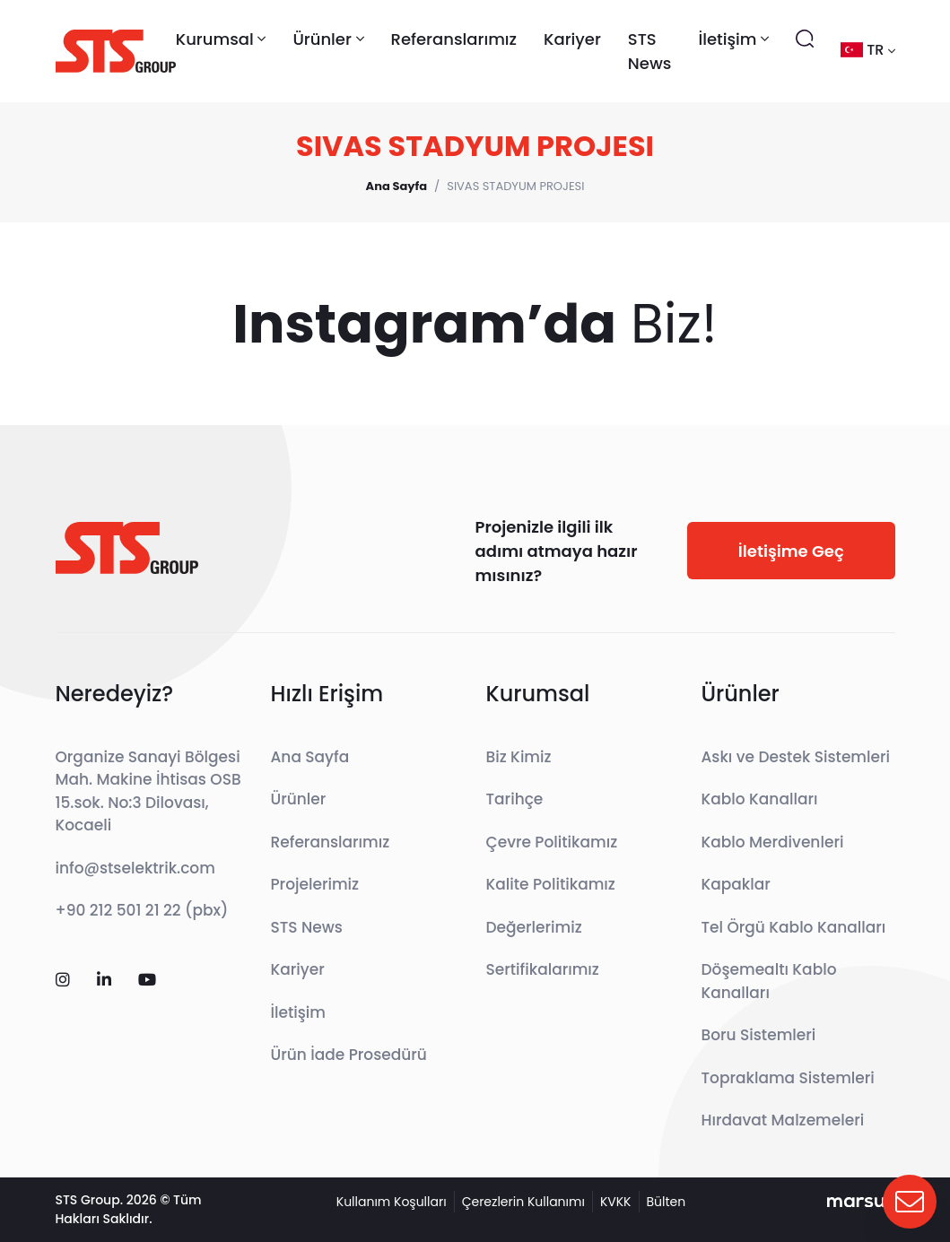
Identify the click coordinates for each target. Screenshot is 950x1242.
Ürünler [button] (327, 39)
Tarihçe (515, 799)
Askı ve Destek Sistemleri (796, 757)
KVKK (616, 1202)
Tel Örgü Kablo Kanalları (794, 927)
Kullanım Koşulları (391, 1202)
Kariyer (572, 39)
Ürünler (299, 799)
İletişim (299, 1012)
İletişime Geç (791, 551)
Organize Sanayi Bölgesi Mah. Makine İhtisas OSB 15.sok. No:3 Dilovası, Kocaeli (148, 791)
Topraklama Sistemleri (788, 1078)
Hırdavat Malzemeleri (783, 1120)
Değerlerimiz (534, 927)
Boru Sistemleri (759, 1035)
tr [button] (867, 49)
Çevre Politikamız (552, 842)
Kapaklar (736, 884)
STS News (650, 51)
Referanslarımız (454, 39)
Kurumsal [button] (221, 39)
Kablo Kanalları (760, 799)
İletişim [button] (733, 39)
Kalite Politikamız (550, 884)
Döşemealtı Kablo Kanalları (769, 981)
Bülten (666, 1202)
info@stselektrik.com (135, 868)
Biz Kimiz (519, 757)
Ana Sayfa (310, 757)
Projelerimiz (315, 884)
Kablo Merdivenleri (773, 842)
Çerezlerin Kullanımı (523, 1202)
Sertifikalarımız (542, 969)
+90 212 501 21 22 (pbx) (142, 910)
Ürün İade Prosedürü (349, 1054)
